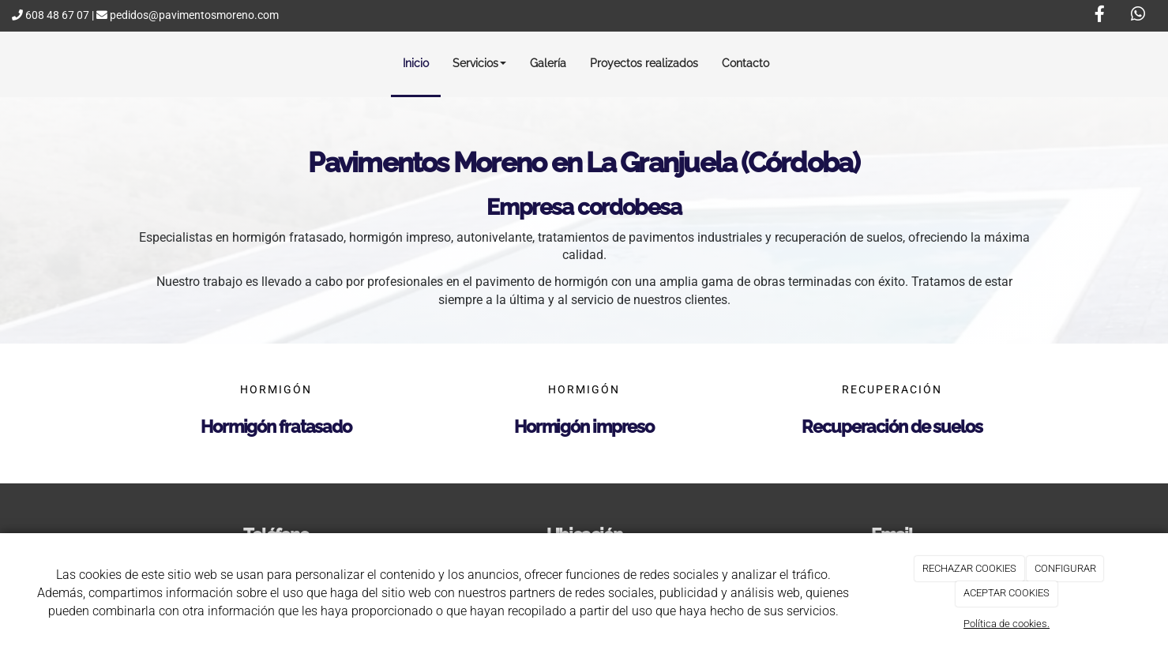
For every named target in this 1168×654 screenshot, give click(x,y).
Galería (548, 63)
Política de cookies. (1006, 624)
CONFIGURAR (1065, 568)
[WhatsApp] (1138, 16)
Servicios (479, 63)
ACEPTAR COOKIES (1006, 593)
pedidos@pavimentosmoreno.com (187, 15)
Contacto (745, 63)
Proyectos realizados (644, 63)
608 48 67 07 (50, 15)
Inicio (416, 63)
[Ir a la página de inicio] (14, 63)
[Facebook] (1099, 16)
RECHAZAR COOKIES (969, 568)
